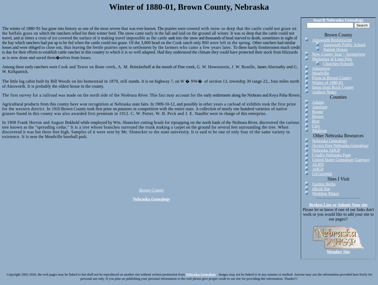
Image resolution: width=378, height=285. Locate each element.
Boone (317, 111)
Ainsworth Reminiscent (332, 40)
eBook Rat (321, 189)
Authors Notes (324, 92)
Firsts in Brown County (332, 78)
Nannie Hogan (335, 49)
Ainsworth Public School (344, 45)
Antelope (320, 107)
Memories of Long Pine (332, 59)
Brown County (151, 190)
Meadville (320, 73)
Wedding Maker (325, 193)
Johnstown (321, 68)
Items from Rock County (333, 87)
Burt (315, 121)
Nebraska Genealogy (151, 199)
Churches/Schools (338, 63)
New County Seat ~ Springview (338, 54)
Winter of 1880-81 (327, 82)
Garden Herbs (323, 184)
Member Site (338, 252)
